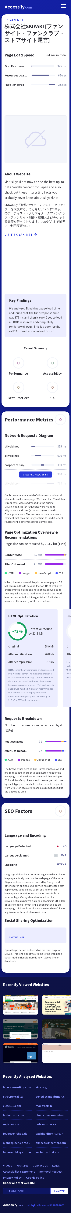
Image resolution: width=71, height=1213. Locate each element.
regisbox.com (12, 1124)
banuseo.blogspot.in (17, 1152)
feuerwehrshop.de (15, 1133)
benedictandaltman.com (52, 1096)
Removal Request (50, 1171)
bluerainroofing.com (17, 1087)
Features (22, 1165)
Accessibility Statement (19, 1171)
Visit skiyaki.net (21, 234)
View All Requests (35, 474)
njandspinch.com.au (16, 1143)
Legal (55, 1165)
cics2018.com (12, 1106)
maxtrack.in (44, 1106)
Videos (7, 1165)
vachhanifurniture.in (49, 1133)
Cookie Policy (35, 1177)
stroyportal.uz (13, 1096)
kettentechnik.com (48, 1152)
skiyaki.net (14, 20)
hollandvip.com (13, 1115)
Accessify (18, 7)
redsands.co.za (46, 1124)
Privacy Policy (12, 1177)
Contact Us (40, 1165)
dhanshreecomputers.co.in (52, 1115)
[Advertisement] (35, 103)
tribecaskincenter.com (51, 1143)
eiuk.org (41, 1087)
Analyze (59, 1191)
